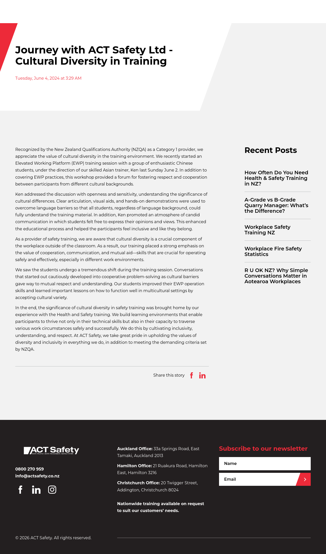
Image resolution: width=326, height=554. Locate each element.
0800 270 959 (29, 469)
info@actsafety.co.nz (37, 476)
